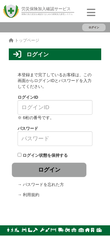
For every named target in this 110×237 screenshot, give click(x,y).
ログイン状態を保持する (45, 155)
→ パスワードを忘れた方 (41, 184)
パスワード (28, 128)
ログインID (28, 97)
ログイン (94, 27)
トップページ (24, 40)
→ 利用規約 (28, 194)
